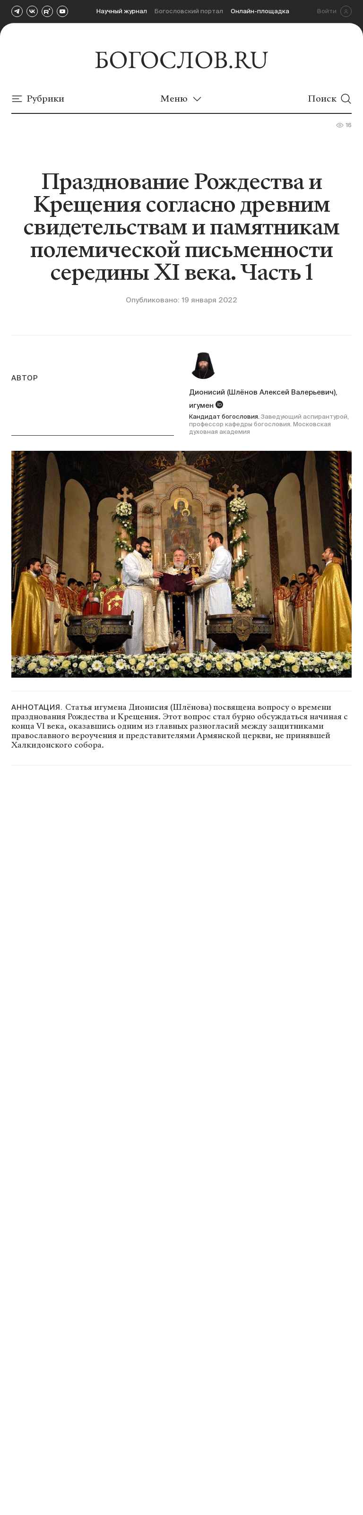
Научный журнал (121, 11)
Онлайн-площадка (260, 11)
